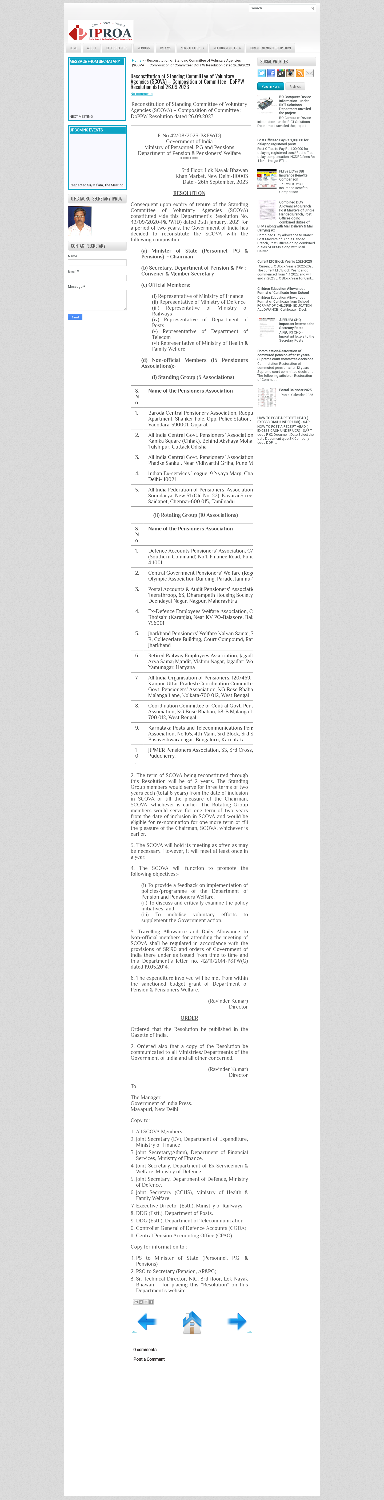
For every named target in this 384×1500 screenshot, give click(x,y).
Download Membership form (270, 48)
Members (144, 48)
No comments (142, 94)
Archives (295, 86)
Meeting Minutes (229, 46)
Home (73, 48)
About (91, 48)
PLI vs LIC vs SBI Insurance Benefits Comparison (293, 175)
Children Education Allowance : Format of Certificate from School (283, 291)
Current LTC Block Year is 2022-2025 (284, 261)
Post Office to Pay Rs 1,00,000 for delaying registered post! (282, 142)
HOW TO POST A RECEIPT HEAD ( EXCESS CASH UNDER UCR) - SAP (283, 420)
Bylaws (165, 48)
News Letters (194, 46)
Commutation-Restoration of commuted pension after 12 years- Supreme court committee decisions (285, 355)
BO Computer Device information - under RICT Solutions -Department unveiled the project (295, 105)
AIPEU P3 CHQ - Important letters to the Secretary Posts (296, 324)
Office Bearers (116, 48)
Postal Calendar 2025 (295, 390)
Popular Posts (271, 86)
